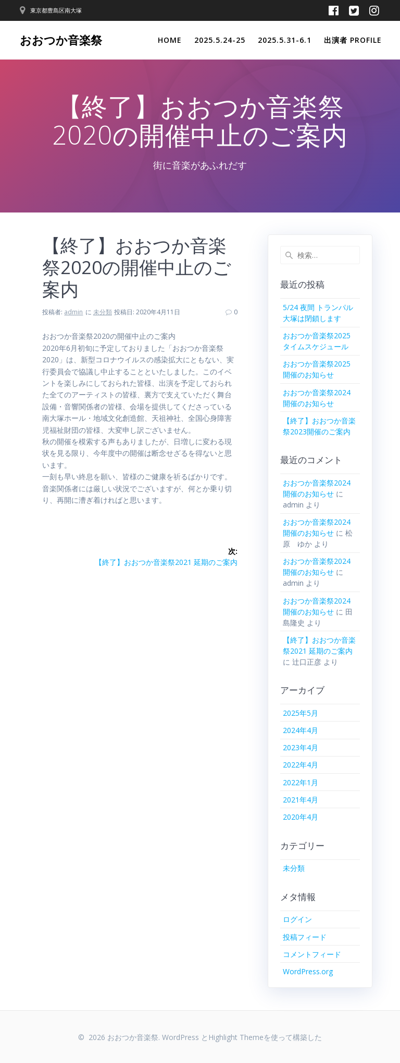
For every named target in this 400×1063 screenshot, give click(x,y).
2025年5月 (300, 713)
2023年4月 (300, 747)
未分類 (102, 312)
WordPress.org (308, 971)
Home (170, 40)
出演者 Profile (353, 40)
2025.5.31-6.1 (284, 40)
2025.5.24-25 (219, 40)
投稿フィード (305, 937)
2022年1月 (300, 782)
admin (73, 312)
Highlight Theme (236, 1037)
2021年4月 (300, 800)
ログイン (297, 919)
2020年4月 (300, 817)
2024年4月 (300, 730)
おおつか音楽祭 (61, 40)
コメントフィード (312, 954)
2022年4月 (300, 765)
